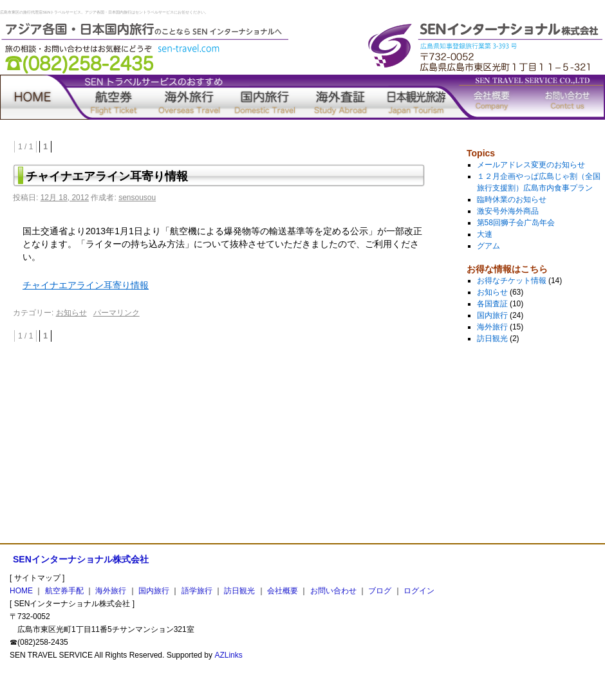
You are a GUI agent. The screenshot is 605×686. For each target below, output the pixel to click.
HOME (21, 590)
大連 (484, 234)
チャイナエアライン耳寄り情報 (86, 285)
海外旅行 (189, 97)
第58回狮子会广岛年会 (516, 222)
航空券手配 (114, 97)
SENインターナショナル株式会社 (81, 559)
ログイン (419, 590)
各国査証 (492, 303)
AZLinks (228, 655)
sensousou (137, 197)
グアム (488, 245)
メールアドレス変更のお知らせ (531, 164)
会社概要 (492, 97)
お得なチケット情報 (511, 280)
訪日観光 (416, 97)
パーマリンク (116, 312)
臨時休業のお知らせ (511, 199)
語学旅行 (340, 97)
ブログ (379, 590)
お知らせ (71, 312)
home (38, 97)
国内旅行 (265, 97)
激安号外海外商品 (508, 211)
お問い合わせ (568, 97)
